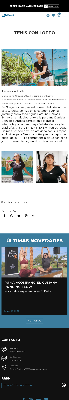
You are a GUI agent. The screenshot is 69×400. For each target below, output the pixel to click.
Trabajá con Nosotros (17, 385)
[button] (64, 385)
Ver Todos (34, 320)
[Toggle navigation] (65, 15)
